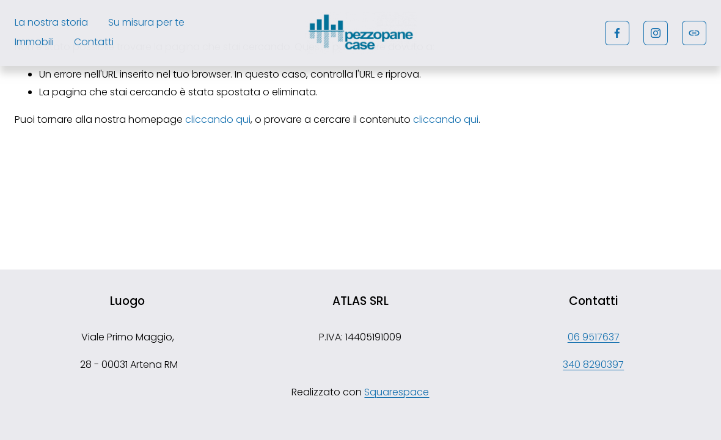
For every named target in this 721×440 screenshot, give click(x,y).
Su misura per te (146, 22)
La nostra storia (51, 22)
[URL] (694, 33)
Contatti (94, 42)
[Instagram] (655, 33)
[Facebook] (617, 33)
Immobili (34, 42)
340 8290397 (593, 365)
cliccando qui (218, 119)
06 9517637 (594, 337)
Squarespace (396, 392)
